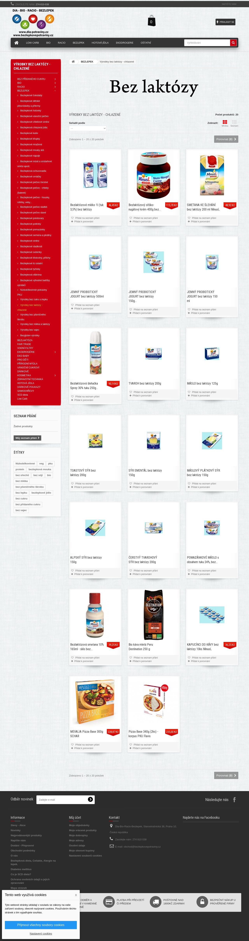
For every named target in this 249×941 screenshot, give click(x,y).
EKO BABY (23, 356)
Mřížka (225, 123)
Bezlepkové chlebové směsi (34, 122)
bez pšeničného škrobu (30, 486)
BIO (19, 83)
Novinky (16, 830)
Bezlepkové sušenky (31, 252)
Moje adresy (76, 840)
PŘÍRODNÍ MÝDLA (27, 363)
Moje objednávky (79, 825)
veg (41, 463)
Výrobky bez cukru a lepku (34, 299)
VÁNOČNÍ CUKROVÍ (28, 367)
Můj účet (75, 817)
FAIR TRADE (24, 344)
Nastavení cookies (41, 933)
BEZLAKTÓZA (24, 340)
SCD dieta (22, 394)
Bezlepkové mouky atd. (32, 150)
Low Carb (22, 398)
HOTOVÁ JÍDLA (25, 383)
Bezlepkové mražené (31, 144)
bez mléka (22, 481)
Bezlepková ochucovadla (33, 171)
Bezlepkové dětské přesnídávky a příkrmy (28, 103)
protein (20, 469)
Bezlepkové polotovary (32, 218)
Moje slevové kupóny (82, 850)
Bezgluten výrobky (29, 335)
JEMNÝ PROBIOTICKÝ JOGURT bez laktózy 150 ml (202, 296)
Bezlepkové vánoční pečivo (34, 116)
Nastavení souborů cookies (85, 855)
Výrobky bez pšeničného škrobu (31, 317)
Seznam (234, 123)
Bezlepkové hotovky (30, 110)
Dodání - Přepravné (22, 845)
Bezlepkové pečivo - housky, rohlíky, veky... (33, 200)
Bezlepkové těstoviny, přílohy (35, 257)
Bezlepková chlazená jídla (33, 127)
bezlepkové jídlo (41, 492)
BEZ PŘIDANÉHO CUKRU (31, 79)
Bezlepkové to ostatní (31, 263)
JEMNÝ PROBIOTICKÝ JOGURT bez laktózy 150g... (142, 296)
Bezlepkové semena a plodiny (35, 235)
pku (50, 463)
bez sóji (38, 475)
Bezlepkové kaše (29, 133)
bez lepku (21, 492)
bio (49, 475)
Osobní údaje (77, 845)
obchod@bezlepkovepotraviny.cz (142, 846)
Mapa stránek (19, 887)
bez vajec (21, 510)
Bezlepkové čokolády (31, 95)
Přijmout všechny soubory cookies (40, 925)
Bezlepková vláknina (31, 274)
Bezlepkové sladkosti (31, 246)
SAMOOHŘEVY (25, 391)
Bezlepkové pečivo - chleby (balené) (33, 190)
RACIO (21, 86)
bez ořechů (22, 475)
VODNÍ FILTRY (25, 348)
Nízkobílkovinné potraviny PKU (32, 292)
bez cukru (21, 498)
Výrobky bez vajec (29, 329)
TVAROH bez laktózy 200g (145, 383)
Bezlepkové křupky (30, 138)
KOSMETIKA (24, 375)
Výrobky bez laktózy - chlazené (29, 307)
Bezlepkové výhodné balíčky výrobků (33, 283)
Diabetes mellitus (21, 869)
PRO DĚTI (22, 359)
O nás (14, 855)
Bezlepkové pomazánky (32, 229)
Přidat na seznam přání (87, 218)
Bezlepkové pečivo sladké (33, 207)
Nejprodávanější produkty (26, 835)
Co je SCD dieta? (21, 874)
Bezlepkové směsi (29, 240)
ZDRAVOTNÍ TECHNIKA (30, 379)
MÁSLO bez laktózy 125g (202, 383)
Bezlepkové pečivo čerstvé (34, 182)
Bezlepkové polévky (30, 224)
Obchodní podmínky (23, 850)
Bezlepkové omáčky (30, 176)
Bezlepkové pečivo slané (33, 212)
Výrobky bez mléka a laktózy (35, 324)
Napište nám (229, 4)
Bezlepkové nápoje (30, 155)
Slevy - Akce (18, 825)
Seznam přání (25, 416)
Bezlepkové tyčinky (30, 269)
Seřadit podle (77, 122)
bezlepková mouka (40, 469)
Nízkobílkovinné (25, 463)
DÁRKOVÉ (23, 371)
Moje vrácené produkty (83, 830)
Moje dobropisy (78, 835)
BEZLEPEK (23, 90)
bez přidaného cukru (28, 504)
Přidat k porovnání (83, 221)
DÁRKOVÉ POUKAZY (28, 387)
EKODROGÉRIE (26, 352)
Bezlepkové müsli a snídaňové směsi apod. (34, 164)
